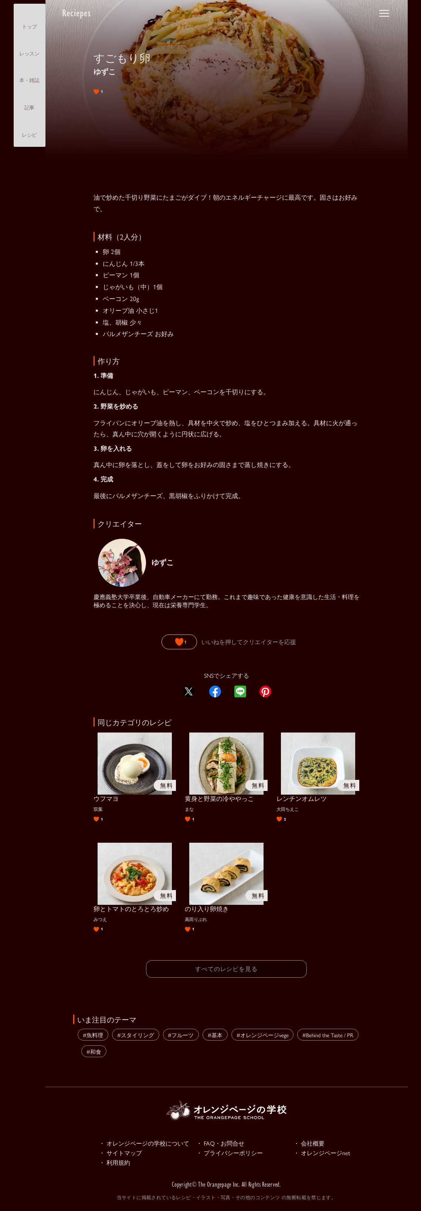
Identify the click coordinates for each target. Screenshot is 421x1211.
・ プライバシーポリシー (231, 1153)
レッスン (29, 47)
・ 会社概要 (310, 1142)
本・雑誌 (29, 74)
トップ (29, 20)
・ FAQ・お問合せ (221, 1142)
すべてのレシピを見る (226, 968)
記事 (29, 101)
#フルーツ (181, 1034)
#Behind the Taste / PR (327, 1034)
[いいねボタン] (179, 642)
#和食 (93, 1050)
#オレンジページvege (263, 1034)
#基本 (215, 1034)
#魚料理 (93, 1034)
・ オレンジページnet (323, 1153)
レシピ (29, 128)
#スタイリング (135, 1034)
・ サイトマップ (122, 1153)
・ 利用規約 (115, 1163)
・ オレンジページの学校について (147, 1142)
